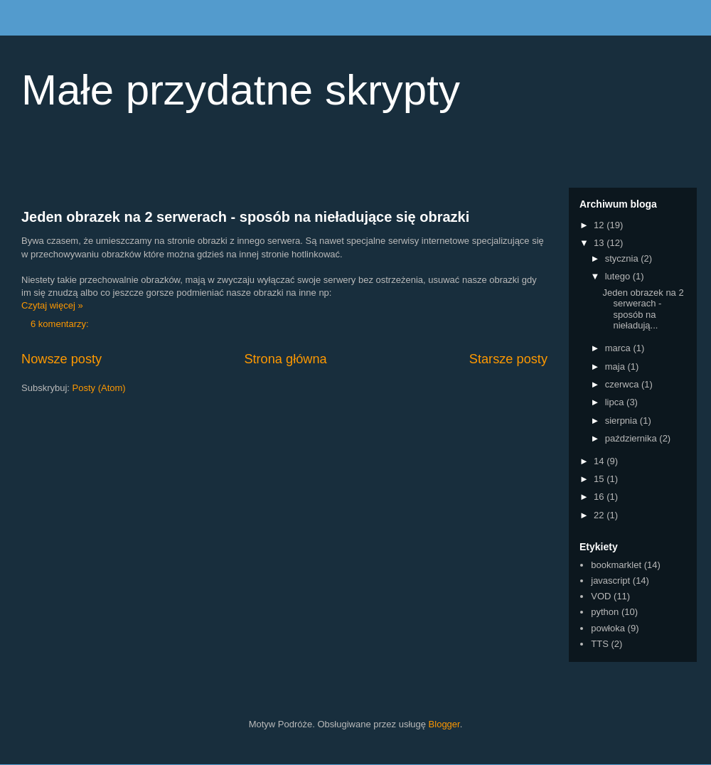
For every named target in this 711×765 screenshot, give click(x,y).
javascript (610, 580)
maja (616, 366)
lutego (619, 276)
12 (600, 225)
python (605, 611)
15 (600, 479)
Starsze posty (508, 359)
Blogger (444, 724)
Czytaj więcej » (52, 305)
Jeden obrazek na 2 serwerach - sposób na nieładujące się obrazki (245, 217)
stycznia (623, 258)
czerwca (623, 384)
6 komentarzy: (61, 324)
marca (619, 348)
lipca (615, 402)
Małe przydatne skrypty (240, 90)
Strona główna (285, 359)
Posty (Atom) (99, 387)
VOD (601, 596)
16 (600, 496)
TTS (600, 643)
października (632, 438)
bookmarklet (616, 565)
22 (600, 515)
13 (600, 242)
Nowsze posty (61, 359)
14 (600, 461)
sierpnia (622, 420)
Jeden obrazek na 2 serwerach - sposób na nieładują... (642, 309)
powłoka (608, 628)
